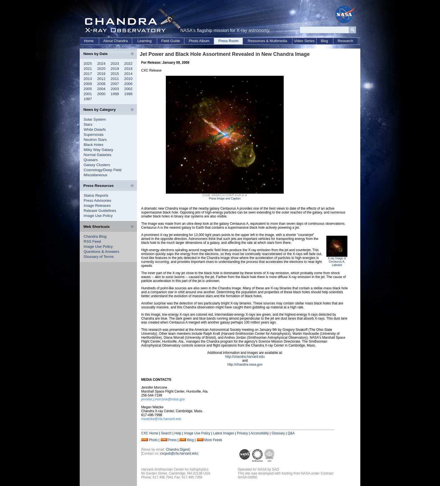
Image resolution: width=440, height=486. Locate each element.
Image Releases (97, 205)
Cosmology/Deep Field (103, 170)
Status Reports (96, 195)
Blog (324, 41)
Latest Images (223, 433)
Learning (145, 41)
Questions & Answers (101, 251)
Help (177, 433)
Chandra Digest (177, 449)
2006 (128, 84)
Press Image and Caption (225, 198)
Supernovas (94, 134)
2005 (88, 89)
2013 (88, 79)
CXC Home (149, 433)
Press (172, 440)
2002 (128, 89)
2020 (101, 69)
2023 (115, 63)
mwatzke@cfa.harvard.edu (161, 419)
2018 (128, 69)
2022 (128, 63)
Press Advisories (97, 200)
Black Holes (93, 145)
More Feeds (213, 440)
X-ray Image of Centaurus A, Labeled (337, 262)
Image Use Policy (98, 216)
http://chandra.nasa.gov (244, 364)
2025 (88, 63)
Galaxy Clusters (97, 165)
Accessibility (260, 433)
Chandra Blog (95, 236)
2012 (101, 79)
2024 (101, 63)
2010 (128, 79)
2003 (115, 89)
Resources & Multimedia (267, 41)
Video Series (304, 41)
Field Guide (170, 41)
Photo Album (199, 41)
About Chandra (115, 41)
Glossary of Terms (99, 257)
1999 (115, 94)
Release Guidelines (100, 210)
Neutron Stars (95, 139)
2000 (101, 94)
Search (166, 433)
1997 (88, 99)
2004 (101, 89)
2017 (88, 74)
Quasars (91, 160)
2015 (115, 74)
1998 (128, 94)
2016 (101, 74)
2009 (88, 84)
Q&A (291, 433)
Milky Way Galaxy (98, 150)
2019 (115, 69)
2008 (101, 84)
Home (89, 41)
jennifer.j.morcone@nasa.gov (163, 399)
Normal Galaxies (97, 155)
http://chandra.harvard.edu (245, 357)
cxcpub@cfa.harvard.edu (179, 453)
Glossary (278, 433)
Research (345, 41)
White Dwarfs (95, 129)
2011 (115, 79)
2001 (88, 94)
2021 (88, 69)
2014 (128, 74)
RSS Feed (92, 241)
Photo (153, 440)
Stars (88, 124)
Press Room (228, 41)
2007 (115, 84)
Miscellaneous (95, 175)
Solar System (95, 119)
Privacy (242, 433)
